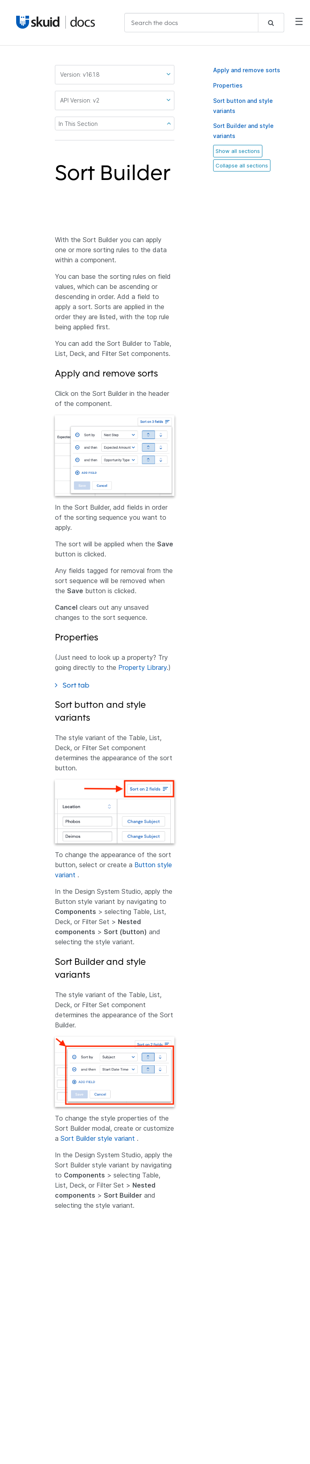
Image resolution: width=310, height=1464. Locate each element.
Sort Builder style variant (98, 1138)
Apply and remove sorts (246, 70)
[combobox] (204, 22)
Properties (228, 85)
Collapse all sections (242, 165)
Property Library (142, 667)
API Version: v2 (115, 100)
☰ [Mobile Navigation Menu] (299, 22)
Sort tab (81, 685)
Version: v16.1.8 (115, 74)
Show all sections (238, 151)
